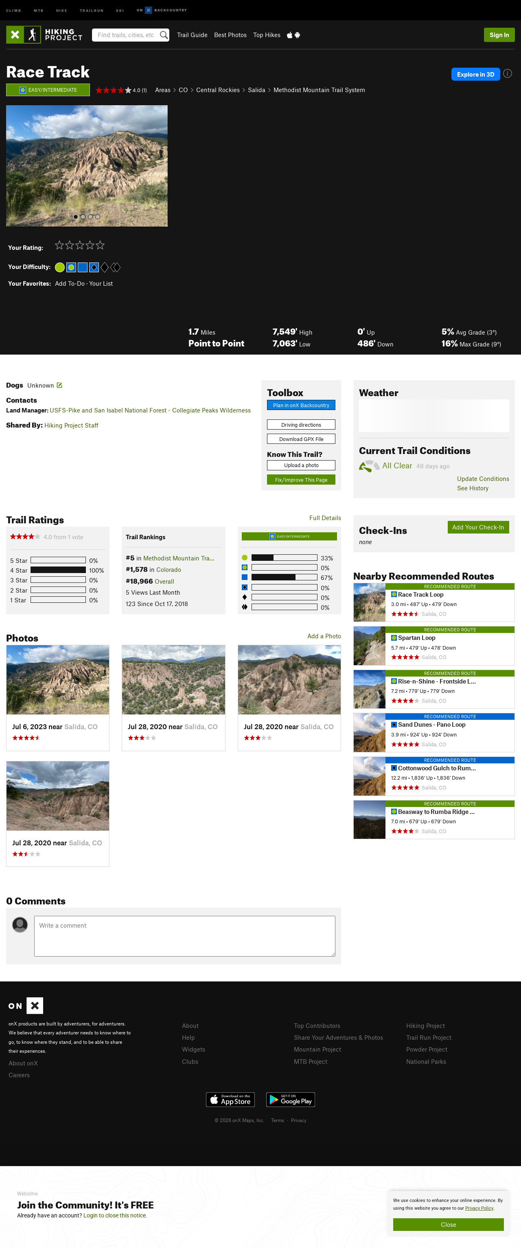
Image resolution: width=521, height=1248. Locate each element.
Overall (164, 581)
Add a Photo (324, 635)
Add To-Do (70, 283)
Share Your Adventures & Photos (338, 1037)
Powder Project (426, 1049)
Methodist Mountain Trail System (319, 89)
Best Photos (230, 34)
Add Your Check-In (478, 527)
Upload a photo (301, 465)
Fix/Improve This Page (301, 479)
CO (183, 89)
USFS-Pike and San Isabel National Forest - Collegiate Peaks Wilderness (150, 410)
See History (472, 488)
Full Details (325, 517)
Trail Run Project (428, 1037)
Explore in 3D (476, 74)
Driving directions (301, 424)
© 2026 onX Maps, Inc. (239, 1120)
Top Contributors (317, 1025)
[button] (14, 166)
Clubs (190, 1061)
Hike (62, 10)
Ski (120, 10)
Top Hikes (266, 34)
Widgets (193, 1049)
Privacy (298, 1120)
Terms (277, 1120)
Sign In (499, 34)
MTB (39, 10)
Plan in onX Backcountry (301, 405)
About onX (23, 1063)
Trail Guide (192, 34)
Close (448, 1224)
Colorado (168, 569)
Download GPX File (301, 439)
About (190, 1025)
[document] (448, 1214)
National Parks (426, 1061)
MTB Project (310, 1061)
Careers (19, 1074)
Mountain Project (317, 1049)
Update (483, 478)
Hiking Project (425, 1025)
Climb (14, 10)
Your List (101, 283)
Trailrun (92, 10)
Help (188, 1037)
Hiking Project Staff (71, 425)
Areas (163, 89)
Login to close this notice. (115, 1215)
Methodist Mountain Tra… (178, 558)
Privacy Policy (479, 1208)
